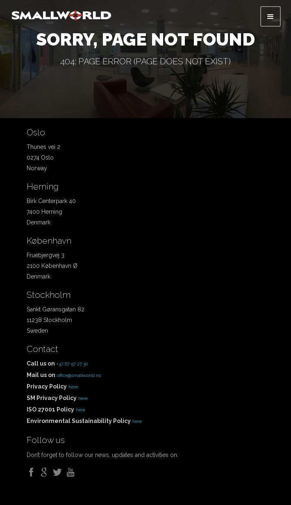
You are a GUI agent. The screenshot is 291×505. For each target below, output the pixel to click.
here (73, 387)
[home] (61, 13)
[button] (270, 16)
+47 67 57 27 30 (72, 364)
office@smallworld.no (79, 375)
